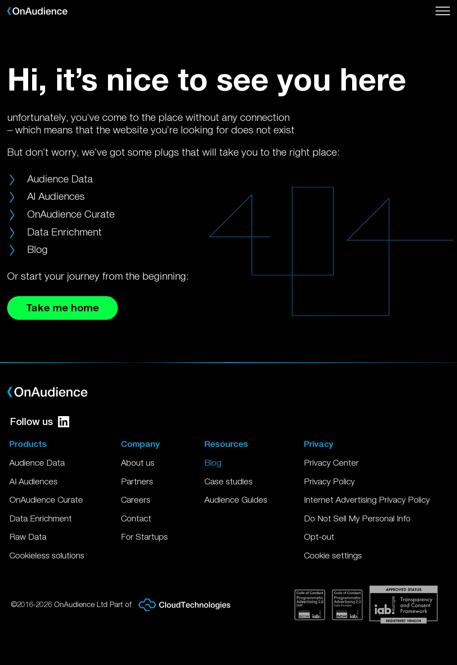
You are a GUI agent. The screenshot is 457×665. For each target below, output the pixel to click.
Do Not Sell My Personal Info (357, 518)
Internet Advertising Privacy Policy (367, 499)
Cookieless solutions (46, 555)
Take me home (62, 308)
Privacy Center (331, 462)
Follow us (39, 421)
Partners (137, 481)
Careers (135, 499)
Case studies (228, 481)
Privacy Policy (329, 481)
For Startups (144, 536)
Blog (37, 249)
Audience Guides (235, 499)
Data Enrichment (64, 232)
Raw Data (27, 536)
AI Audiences (56, 196)
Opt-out (319, 536)
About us (137, 462)
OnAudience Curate (71, 214)
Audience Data (60, 179)
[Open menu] (443, 11)
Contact (136, 518)
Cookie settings (333, 555)
